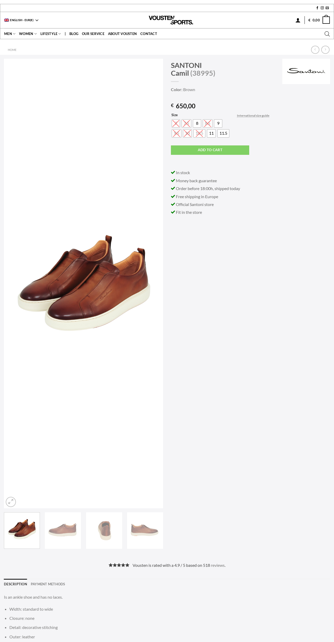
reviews (218, 565)
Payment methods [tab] (48, 584)
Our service (93, 34)
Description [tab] (15, 584)
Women (28, 33)
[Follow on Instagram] (322, 8)
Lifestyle (50, 33)
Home (12, 49)
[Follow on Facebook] (317, 8)
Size (174, 115)
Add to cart (210, 150)
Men (9, 33)
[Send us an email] (327, 8)
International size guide (253, 115)
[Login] (298, 20)
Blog (73, 34)
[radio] (197, 123)
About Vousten (122, 34)
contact (148, 34)
